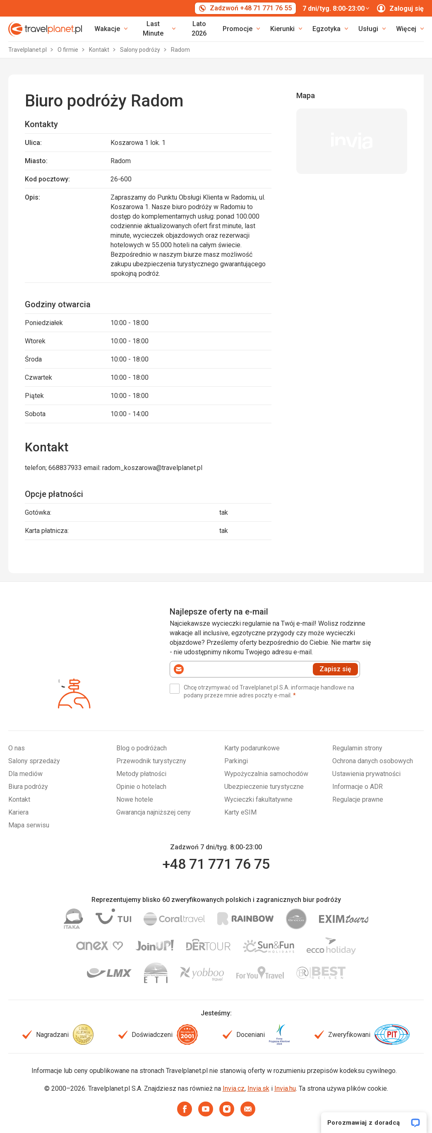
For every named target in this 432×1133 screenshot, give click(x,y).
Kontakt (99, 49)
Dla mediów (25, 774)
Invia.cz (234, 1088)
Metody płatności (141, 774)
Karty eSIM (240, 812)
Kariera (18, 812)
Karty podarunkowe (252, 748)
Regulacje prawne (357, 799)
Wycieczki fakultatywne (258, 799)
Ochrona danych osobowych (372, 761)
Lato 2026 (199, 28)
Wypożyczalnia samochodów (266, 774)
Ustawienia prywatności (366, 774)
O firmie (68, 49)
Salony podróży (140, 49)
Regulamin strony (357, 748)
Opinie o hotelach (141, 787)
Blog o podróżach (141, 748)
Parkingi (236, 761)
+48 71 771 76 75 (216, 864)
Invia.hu (285, 1088)
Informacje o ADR (357, 787)
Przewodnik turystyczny (151, 761)
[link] (157, 29)
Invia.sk (258, 1088)
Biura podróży (28, 787)
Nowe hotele (134, 799)
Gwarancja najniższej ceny (153, 812)
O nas (16, 748)
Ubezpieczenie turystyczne (264, 787)
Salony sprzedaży (34, 761)
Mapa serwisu (28, 825)
